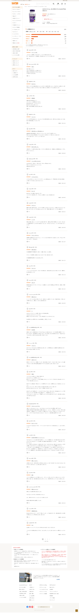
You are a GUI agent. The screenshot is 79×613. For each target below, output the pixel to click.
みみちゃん (31, 158)
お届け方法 (31, 591)
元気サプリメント (16, 18)
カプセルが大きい (35, 176)
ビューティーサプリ (16, 11)
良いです (33, 191)
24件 (65, 38)
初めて (33, 66)
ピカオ (30, 144)
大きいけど (34, 268)
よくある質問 (15, 74)
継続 (32, 475)
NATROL (48, 22)
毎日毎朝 (33, 329)
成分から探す (22, 595)
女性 (40, 31)
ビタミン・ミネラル (16, 13)
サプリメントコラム (43, 591)
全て (38, 31)
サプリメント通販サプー (15, 3)
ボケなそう (34, 205)
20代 (49, 31)
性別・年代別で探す (23, 591)
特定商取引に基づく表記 (54, 593)
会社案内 (58, 579)
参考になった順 (32, 31)
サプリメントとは (43, 587)
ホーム (26, 6)
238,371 (26, 4)
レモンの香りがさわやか (36, 161)
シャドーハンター (32, 294)
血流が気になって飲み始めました (38, 131)
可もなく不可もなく (35, 235)
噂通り (33, 374)
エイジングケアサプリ (17, 20)
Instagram (30, 607)
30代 (52, 31)
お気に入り (58, 4)
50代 (58, 31)
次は (32, 525)
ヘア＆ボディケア (16, 29)
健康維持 (33, 98)
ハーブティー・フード (17, 36)
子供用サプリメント (16, 25)
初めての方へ (15, 70)
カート (65, 4)
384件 (65, 29)
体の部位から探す (23, 593)
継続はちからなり (35, 489)
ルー (30, 174)
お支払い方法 (31, 589)
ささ (30, 472)
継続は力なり (34, 296)
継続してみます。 (35, 460)
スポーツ (14, 22)
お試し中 (33, 282)
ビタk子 (30, 522)
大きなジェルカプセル (36, 406)
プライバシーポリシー (54, 591)
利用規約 (51, 595)
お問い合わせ (15, 76)
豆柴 (30, 81)
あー (30, 371)
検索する (53, 3)
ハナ (30, 435)
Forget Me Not (31, 403)
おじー (30, 458)
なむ (30, 308)
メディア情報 (52, 597)
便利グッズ (15, 40)
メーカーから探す (23, 597)
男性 (43, 31)
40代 (55, 31)
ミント (30, 508)
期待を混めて (34, 249)
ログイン (62, 4)
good (27, 58)
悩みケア (14, 16)
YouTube (32, 607)
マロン (30, 188)
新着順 (27, 31)
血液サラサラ (34, 359)
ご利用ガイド (15, 72)
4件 (65, 40)
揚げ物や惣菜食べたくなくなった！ (38, 437)
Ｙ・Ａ (30, 343)
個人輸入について (16, 566)
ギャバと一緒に (34, 52)
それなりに (34, 345)
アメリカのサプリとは (44, 589)
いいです (33, 219)
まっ (30, 265)
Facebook (27, 607)
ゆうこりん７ (31, 64)
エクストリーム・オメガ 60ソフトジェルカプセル (36, 6)
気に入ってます (34, 423)
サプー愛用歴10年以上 (33, 327)
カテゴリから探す (22, 587)
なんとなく (34, 116)
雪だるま (30, 247)
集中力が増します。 (35, 146)
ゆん (30, 128)
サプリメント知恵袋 (43, 593)
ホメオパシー (15, 31)
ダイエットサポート (16, 9)
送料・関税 (31, 593)
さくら (30, 280)
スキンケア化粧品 (16, 27)
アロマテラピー (16, 38)
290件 (65, 34)
